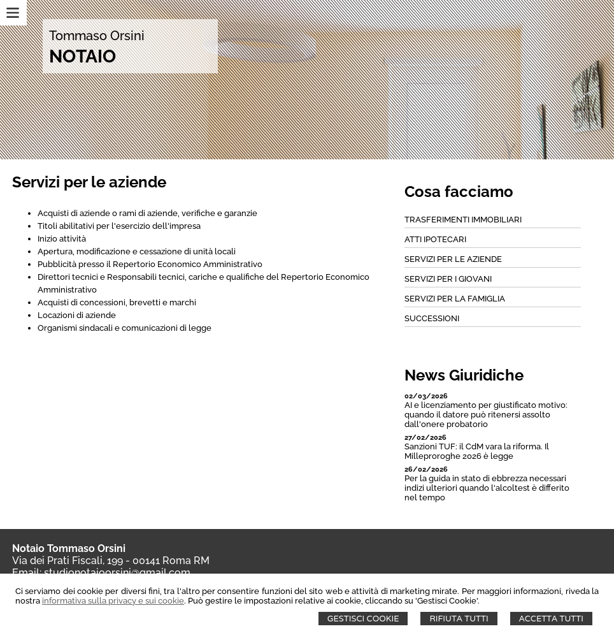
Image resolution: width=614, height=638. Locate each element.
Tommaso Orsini (97, 35)
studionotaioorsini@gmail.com (117, 573)
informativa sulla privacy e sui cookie (113, 600)
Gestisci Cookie (363, 618)
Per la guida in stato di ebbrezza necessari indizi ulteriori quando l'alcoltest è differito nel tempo (486, 488)
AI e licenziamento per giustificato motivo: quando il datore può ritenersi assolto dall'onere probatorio (486, 414)
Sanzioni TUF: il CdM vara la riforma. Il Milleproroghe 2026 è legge (476, 451)
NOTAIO (82, 56)
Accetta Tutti (551, 618)
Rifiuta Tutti (458, 618)
